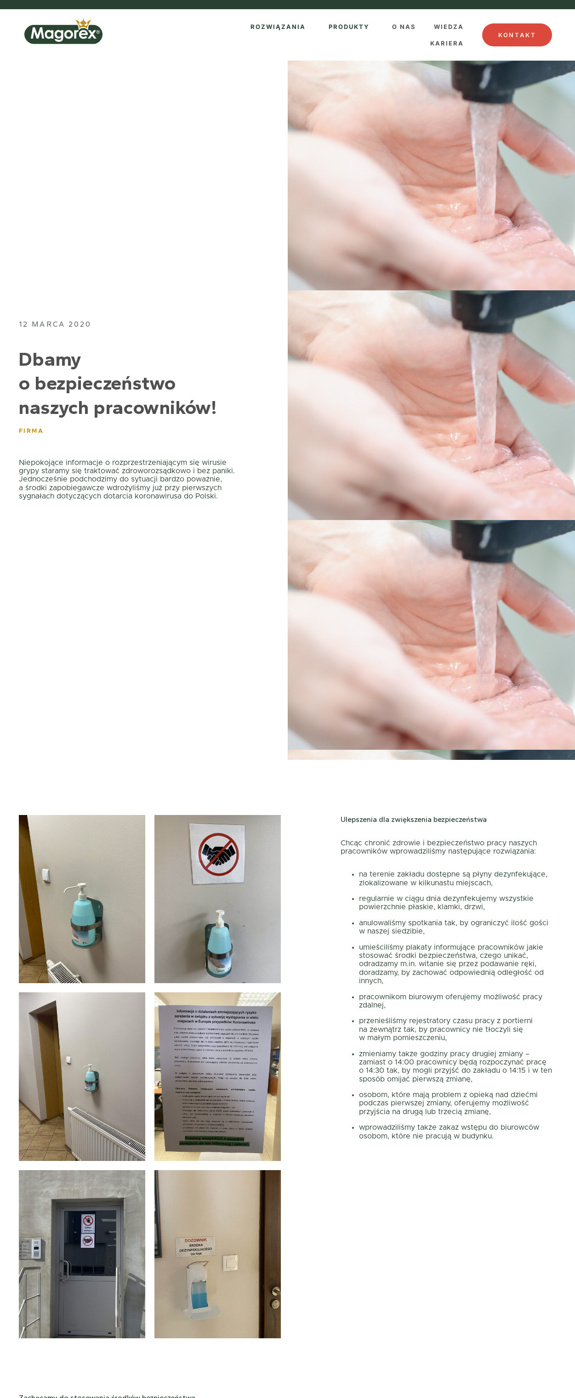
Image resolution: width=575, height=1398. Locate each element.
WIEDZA (449, 26)
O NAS (404, 26)
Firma (31, 431)
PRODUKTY (349, 26)
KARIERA (447, 43)
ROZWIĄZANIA (278, 26)
